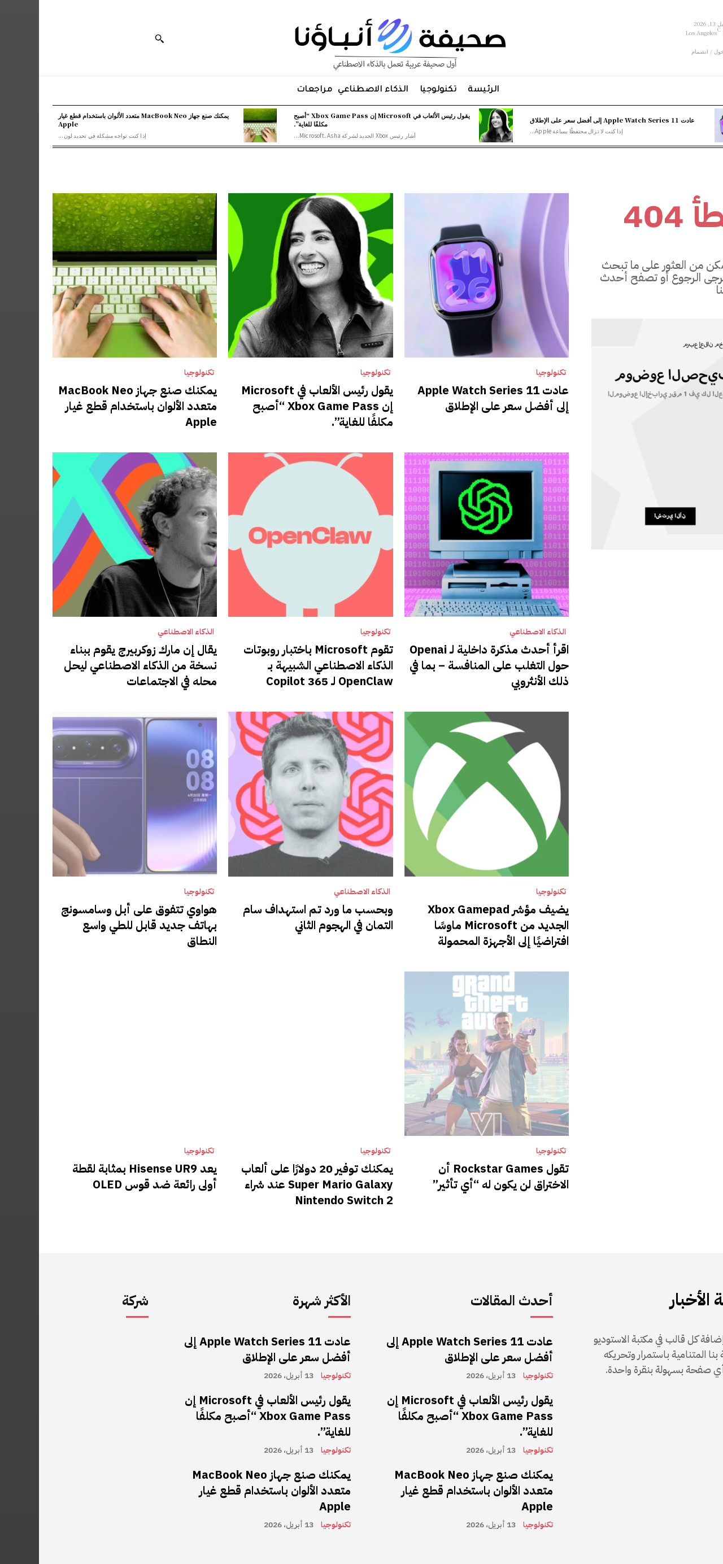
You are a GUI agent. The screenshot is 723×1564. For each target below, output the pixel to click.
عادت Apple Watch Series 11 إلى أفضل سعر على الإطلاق (573, 119)
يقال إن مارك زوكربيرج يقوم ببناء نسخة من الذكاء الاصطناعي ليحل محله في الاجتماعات (101, 665)
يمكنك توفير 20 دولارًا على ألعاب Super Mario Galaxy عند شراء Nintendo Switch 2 (278, 1184)
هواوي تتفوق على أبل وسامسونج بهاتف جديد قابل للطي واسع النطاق (100, 925)
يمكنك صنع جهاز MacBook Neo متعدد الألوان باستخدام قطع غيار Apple (104, 119)
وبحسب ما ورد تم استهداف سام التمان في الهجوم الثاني (279, 917)
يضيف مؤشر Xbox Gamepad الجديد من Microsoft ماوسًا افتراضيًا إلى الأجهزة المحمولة (459, 925)
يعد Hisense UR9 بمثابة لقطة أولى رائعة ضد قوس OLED (105, 1176)
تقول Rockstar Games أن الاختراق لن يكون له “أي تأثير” (462, 1176)
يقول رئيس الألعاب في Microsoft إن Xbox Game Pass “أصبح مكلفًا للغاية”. (343, 119)
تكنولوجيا (512, 373)
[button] (120, 38)
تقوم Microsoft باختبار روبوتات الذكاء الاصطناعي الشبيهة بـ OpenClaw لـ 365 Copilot (279, 665)
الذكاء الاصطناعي (499, 632)
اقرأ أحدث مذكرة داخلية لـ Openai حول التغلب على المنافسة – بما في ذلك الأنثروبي (450, 665)
